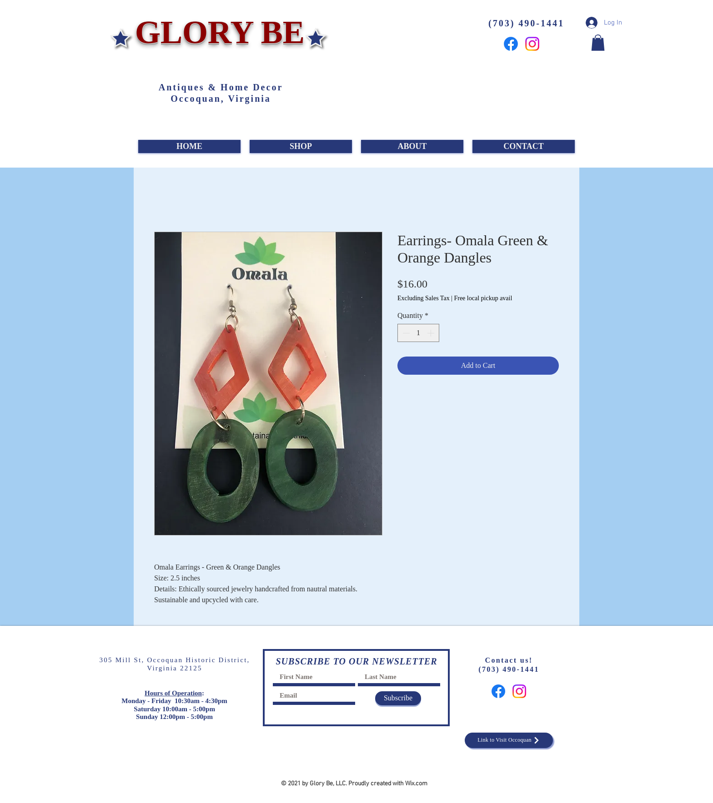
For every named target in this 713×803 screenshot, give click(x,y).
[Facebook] (511, 44)
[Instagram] (532, 44)
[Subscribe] (398, 698)
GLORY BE (216, 32)
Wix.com (416, 784)
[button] (598, 43)
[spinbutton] (418, 333)
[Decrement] (405, 333)
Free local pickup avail (483, 298)
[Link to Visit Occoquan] (509, 740)
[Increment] (431, 333)
